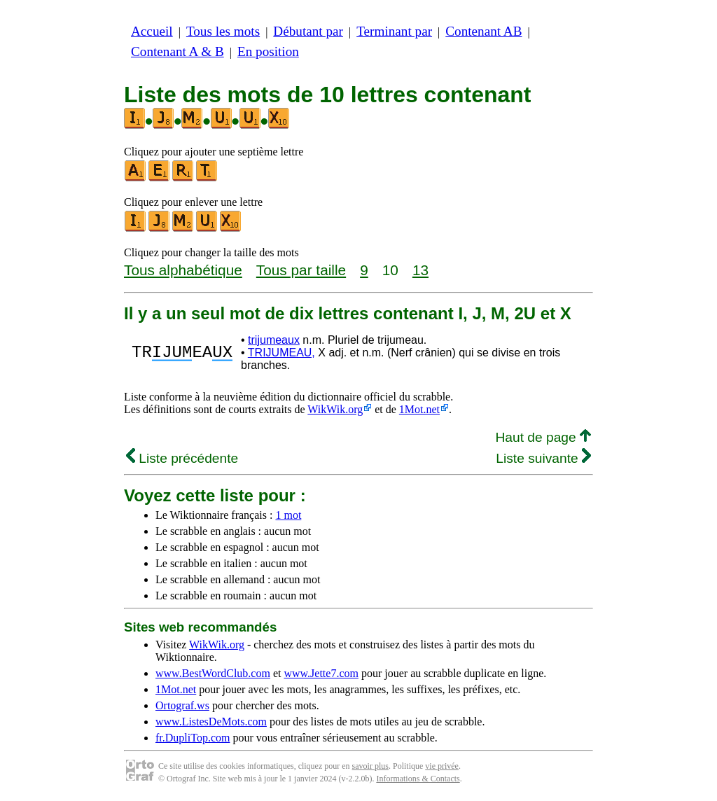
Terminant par (394, 31)
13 (420, 270)
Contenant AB (483, 31)
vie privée (442, 766)
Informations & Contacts (417, 778)
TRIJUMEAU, (281, 352)
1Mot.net (419, 409)
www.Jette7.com (321, 673)
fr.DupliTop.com (192, 738)
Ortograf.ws (182, 705)
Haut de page (543, 437)
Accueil (152, 31)
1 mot (288, 515)
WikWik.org (335, 409)
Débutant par (308, 31)
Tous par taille (301, 270)
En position (268, 51)
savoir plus (370, 766)
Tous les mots (223, 31)
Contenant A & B (177, 51)
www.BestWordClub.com (212, 673)
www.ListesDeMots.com (211, 721)
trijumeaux (274, 340)
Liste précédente (182, 458)
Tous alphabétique (183, 270)
